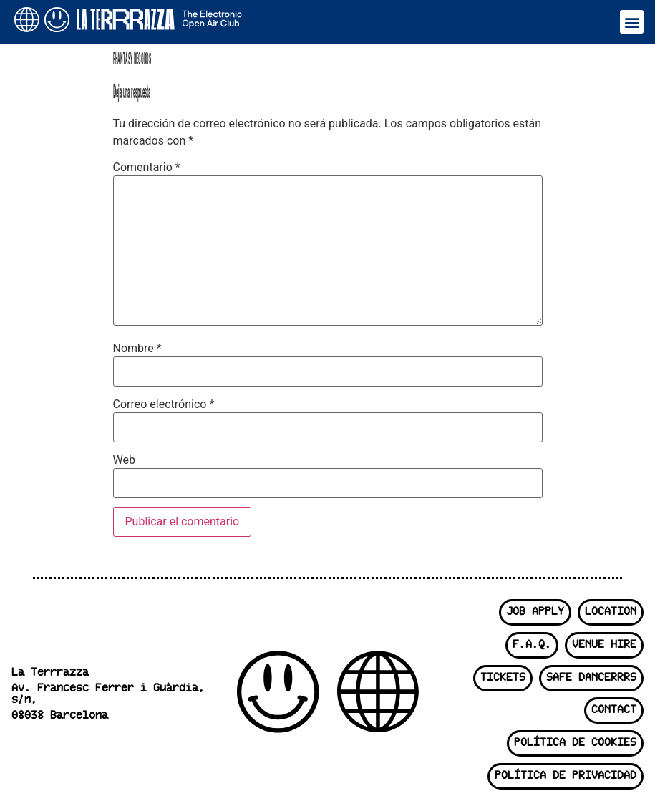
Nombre (137, 348)
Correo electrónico (164, 404)
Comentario (146, 167)
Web (124, 460)
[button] (632, 22)
